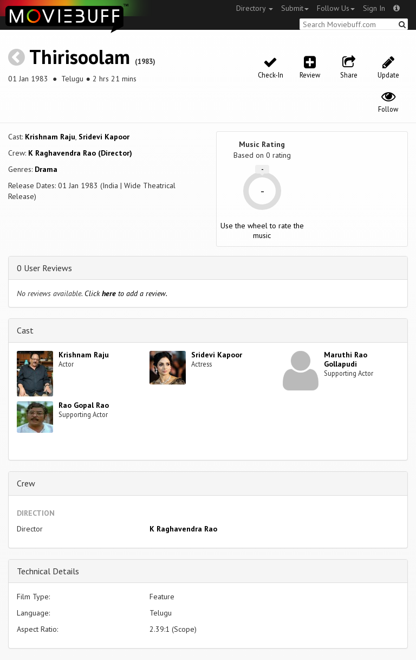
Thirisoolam (79, 56)
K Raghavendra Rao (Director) (80, 153)
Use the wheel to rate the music (262, 230)
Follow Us (336, 8)
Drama (46, 169)
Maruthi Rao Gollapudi (345, 359)
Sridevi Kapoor (104, 137)
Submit (295, 8)
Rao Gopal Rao (83, 405)
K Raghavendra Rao (183, 529)
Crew (26, 483)
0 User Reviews (44, 267)
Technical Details (48, 571)
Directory (254, 8)
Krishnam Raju (50, 137)
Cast (25, 330)
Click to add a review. (125, 293)
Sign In (374, 8)
